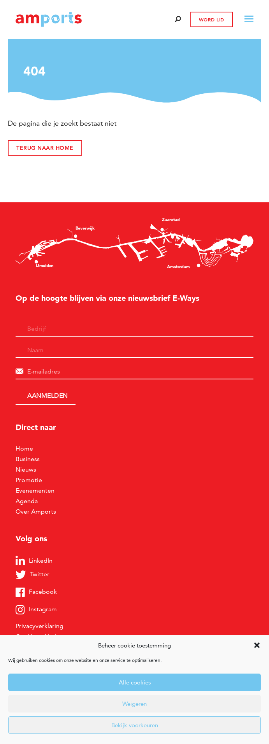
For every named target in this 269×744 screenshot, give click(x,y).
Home (24, 448)
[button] (257, 645)
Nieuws (26, 469)
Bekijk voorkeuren (134, 725)
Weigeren (134, 703)
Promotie (29, 480)
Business (28, 459)
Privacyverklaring (39, 626)
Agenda (27, 501)
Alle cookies (135, 682)
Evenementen (35, 490)
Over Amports (36, 511)
